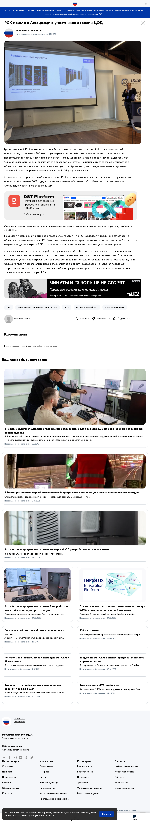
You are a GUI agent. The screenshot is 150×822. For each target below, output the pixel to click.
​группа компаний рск (87, 307)
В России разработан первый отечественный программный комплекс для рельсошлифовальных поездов (71, 492)
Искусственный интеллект (53, 793)
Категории (46, 761)
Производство (47, 788)
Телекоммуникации (49, 782)
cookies (24, 812)
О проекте (7, 766)
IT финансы (83, 777)
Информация (10, 761)
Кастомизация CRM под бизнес (99, 685)
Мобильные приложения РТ (19, 722)
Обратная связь (12, 746)
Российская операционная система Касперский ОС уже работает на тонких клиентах (59, 549)
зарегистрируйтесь (23, 346)
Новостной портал (124, 771)
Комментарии (122, 782)
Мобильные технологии (89, 788)
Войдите (7, 346)
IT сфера (44, 771)
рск (8, 307)
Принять (106, 814)
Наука (43, 777)
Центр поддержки (124, 788)
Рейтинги (119, 777)
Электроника (46, 766)
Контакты (7, 793)
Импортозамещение (88, 793)
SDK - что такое (89, 630)
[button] (135, 817)
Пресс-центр (9, 777)
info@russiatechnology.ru (17, 734)
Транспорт (82, 782)
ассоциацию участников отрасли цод (37, 307)
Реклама (136, 281)
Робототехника (85, 771)
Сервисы (120, 761)
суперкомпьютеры (114, 307)
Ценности (7, 771)
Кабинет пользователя (126, 766)
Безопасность (84, 766)
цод (67, 307)
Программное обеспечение (17, 444)
